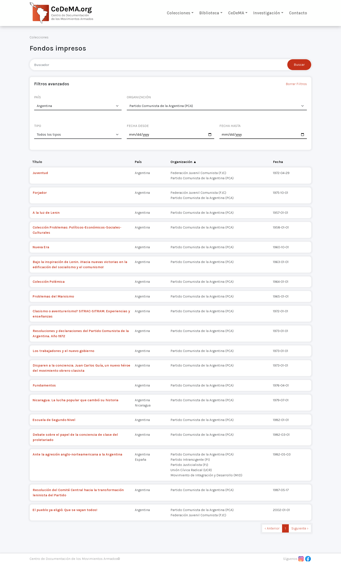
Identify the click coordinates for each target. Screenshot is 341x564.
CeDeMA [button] (236, 12)
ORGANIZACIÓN (139, 97)
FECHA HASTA (230, 126)
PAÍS (37, 97)
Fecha (278, 162)
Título (37, 162)
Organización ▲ (183, 162)
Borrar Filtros (296, 84)
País (138, 162)
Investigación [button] (266, 12)
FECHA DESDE (138, 126)
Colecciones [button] (178, 12)
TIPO (37, 126)
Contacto (298, 12)
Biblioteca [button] (209, 12)
